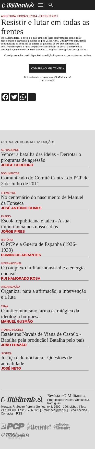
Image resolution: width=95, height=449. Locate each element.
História (7, 240)
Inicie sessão (48, 79)
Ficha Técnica (78, 410)
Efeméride (8, 193)
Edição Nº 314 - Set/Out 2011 (37, 16)
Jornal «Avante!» (39, 426)
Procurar (51, 5)
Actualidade (10, 150)
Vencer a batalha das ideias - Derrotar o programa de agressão (41, 157)
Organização (10, 286)
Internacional (11, 263)
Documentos (10, 173)
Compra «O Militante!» (47, 68)
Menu (41, 5)
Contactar (7, 413)
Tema (4, 306)
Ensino (6, 216)
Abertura (8, 16)
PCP (12, 426)
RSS (19, 413)
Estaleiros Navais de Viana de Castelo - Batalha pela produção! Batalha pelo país (42, 337)
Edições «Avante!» (62, 426)
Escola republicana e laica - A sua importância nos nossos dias (35, 223)
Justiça (6, 353)
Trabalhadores (12, 330)
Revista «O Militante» (21, 399)
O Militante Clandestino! (15, 435)
